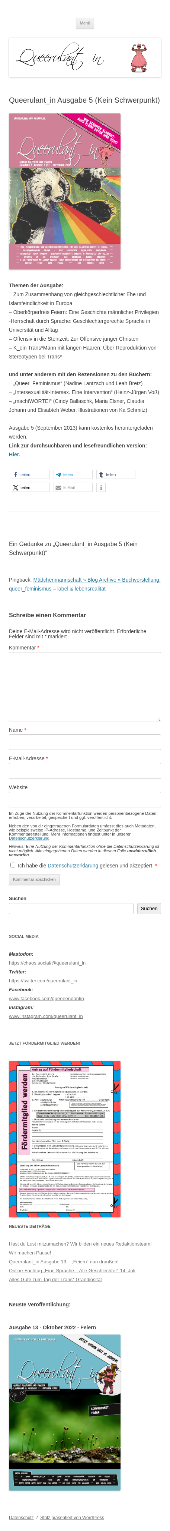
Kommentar (24, 648)
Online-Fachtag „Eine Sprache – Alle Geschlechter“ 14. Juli (72, 1270)
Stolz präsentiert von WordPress (72, 1517)
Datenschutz (21, 1517)
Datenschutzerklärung (29, 838)
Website (18, 787)
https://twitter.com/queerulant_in (43, 980)
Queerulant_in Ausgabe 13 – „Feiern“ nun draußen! (64, 1261)
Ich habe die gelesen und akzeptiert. (83, 866)
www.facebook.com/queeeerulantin (46, 998)
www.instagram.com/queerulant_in (46, 1016)
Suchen (17, 898)
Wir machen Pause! (30, 1253)
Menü (85, 23)
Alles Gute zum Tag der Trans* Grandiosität (55, 1279)
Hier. (14, 454)
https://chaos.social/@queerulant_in (47, 963)
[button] (30, 474)
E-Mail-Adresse (28, 758)
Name (17, 730)
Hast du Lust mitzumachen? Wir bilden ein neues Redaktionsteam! (80, 1244)
